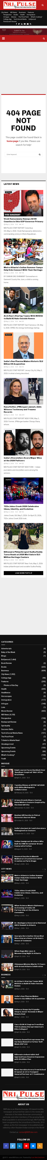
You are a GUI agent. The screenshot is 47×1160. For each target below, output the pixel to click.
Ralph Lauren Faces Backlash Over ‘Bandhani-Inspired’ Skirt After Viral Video (29, 772)
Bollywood (32, 19)
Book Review (6, 663)
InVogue (6, 17)
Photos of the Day (11, 685)
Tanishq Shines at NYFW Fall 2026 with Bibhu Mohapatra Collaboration (29, 787)
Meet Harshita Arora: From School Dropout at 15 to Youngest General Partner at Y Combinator (30, 1072)
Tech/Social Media (20, 19)
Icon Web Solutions (37, 1157)
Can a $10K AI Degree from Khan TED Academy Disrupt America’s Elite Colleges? (29, 1026)
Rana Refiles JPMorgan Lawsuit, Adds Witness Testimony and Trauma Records (22, 409)
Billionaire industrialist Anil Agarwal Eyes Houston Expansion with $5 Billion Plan (29, 1056)
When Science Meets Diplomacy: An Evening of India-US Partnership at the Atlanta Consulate (29, 909)
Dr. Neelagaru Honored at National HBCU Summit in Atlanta (30, 924)
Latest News (11, 184)
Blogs (3, 656)
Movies (13, 17)
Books (16, 15)
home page (12, 141)
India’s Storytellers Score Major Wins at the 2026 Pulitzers (23, 459)
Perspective (7, 15)
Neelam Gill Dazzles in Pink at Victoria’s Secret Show (27, 816)
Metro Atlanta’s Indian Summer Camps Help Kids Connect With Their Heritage (23, 268)
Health (22, 15)
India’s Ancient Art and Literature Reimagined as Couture (30, 829)
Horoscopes (6, 696)
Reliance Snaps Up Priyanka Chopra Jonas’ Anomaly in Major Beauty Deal (28, 1011)
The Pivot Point (23, 17)
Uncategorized (7, 744)
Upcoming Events (8, 748)
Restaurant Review (10, 21)
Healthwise (5, 693)
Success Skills (7, 729)
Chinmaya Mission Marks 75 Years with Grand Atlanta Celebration (29, 965)
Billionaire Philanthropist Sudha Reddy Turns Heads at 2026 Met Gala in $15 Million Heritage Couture (23, 554)
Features (31, 12)
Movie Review (6, 711)
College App (7, 19)
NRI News (13, 12)
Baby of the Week (8, 652)
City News (4, 12)
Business (22, 12)
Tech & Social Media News (12, 733)
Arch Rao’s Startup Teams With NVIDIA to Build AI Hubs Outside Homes (23, 317)
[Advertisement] (23, 68)
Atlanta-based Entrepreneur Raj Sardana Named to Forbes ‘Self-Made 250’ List (29, 1041)
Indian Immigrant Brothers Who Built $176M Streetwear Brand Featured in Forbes (28, 843)
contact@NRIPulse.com (28, 1132)
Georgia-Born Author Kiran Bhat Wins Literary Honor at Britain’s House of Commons (29, 938)
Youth (3, 759)
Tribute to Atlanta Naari (10, 740)
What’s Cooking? (36, 17)
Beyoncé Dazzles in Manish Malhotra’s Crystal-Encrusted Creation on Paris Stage (28, 858)
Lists (3, 707)
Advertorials (6, 649)
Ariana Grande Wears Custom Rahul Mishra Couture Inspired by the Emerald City (29, 802)
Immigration (31, 15)
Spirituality (5, 726)
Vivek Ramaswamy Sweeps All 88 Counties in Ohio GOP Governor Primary (23, 220)
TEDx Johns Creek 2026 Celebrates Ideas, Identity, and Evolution (21, 507)
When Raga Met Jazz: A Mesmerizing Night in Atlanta (27, 952)
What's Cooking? (8, 755)
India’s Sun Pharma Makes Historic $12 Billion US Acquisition (23, 362)
